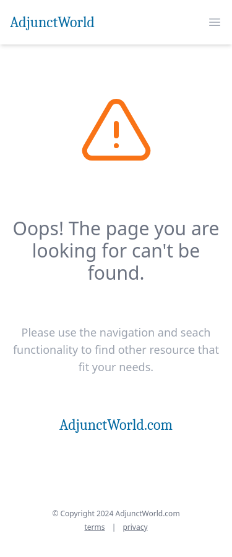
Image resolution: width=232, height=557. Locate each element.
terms (94, 527)
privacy (134, 527)
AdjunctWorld (52, 22)
